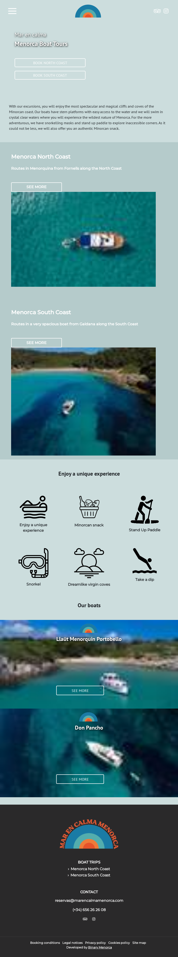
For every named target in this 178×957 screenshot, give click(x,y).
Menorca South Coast (90, 875)
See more (36, 187)
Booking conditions (45, 943)
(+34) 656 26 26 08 (89, 910)
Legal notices (72, 943)
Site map (139, 943)
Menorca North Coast (90, 869)
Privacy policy (95, 943)
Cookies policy (119, 943)
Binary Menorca (100, 947)
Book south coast (50, 75)
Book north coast (50, 62)
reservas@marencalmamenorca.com (89, 900)
